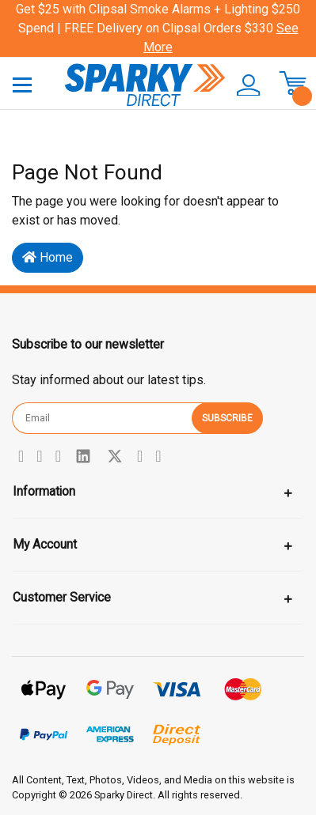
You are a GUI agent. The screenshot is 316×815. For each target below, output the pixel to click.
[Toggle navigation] (22, 84)
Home (47, 257)
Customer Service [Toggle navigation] (62, 597)
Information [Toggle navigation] (44, 491)
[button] (244, 85)
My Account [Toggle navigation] (45, 544)
